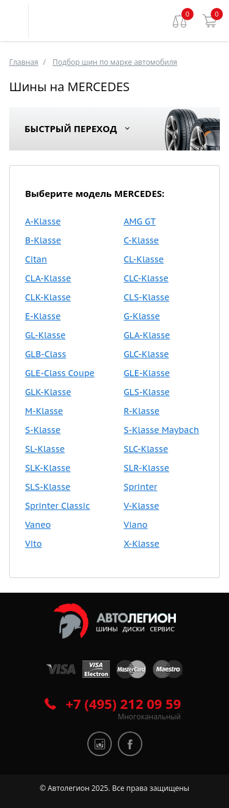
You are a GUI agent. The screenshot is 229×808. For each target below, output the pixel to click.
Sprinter (141, 486)
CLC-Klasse (146, 278)
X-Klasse (141, 543)
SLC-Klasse (146, 448)
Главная (23, 62)
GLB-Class (45, 354)
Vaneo (38, 524)
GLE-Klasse (147, 373)
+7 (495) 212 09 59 (123, 703)
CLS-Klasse (147, 297)
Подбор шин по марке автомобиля (115, 62)
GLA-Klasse (147, 335)
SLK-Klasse (47, 467)
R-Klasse (142, 411)
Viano (136, 524)
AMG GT (140, 221)
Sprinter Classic (57, 505)
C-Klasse (141, 240)
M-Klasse (44, 411)
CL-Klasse (144, 259)
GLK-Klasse (48, 392)
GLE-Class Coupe (60, 373)
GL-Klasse (45, 335)
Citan (36, 259)
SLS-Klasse (47, 486)
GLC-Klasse (146, 354)
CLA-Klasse (48, 278)
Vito (33, 543)
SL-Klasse (45, 448)
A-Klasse (43, 221)
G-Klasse (142, 316)
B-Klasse (43, 240)
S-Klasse (42, 430)
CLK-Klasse (48, 297)
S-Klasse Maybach (161, 430)
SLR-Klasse (147, 467)
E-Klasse (42, 316)
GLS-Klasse (147, 392)
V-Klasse (141, 505)
